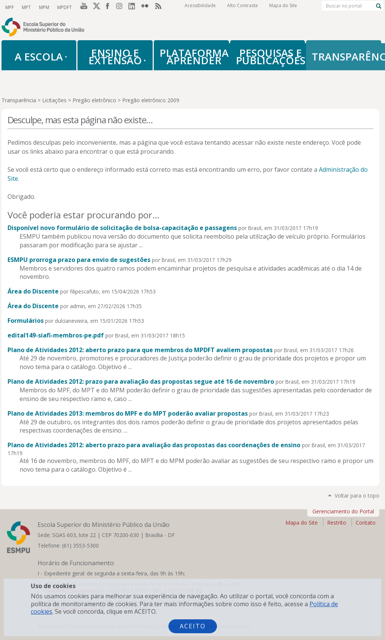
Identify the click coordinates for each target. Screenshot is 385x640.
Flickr (146, 7)
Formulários (26, 320)
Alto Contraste (242, 7)
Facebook (108, 7)
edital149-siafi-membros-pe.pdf (56, 335)
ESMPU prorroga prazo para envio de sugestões (79, 260)
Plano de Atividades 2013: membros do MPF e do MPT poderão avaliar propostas (128, 413)
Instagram (121, 7)
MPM (43, 7)
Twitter (95, 7)
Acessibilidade (200, 7)
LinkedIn (133, 7)
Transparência (19, 100)
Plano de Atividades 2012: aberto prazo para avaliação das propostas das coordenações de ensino (154, 445)
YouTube (82, 7)
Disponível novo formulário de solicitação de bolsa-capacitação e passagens (122, 228)
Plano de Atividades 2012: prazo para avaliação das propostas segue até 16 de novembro (141, 381)
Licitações (54, 100)
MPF (9, 7)
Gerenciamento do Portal (343, 511)
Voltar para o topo (357, 495)
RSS (159, 7)
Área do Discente (33, 291)
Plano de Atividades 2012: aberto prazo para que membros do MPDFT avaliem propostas (140, 350)
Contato (366, 522)
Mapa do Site (283, 7)
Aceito (193, 626)
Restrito (336, 522)
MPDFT (63, 7)
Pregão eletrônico (94, 100)
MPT (25, 7)
